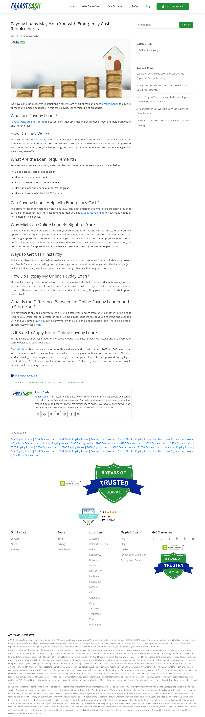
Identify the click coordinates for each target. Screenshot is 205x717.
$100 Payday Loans (82, 443)
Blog (147, 6)
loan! (38, 324)
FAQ (123, 538)
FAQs (135, 6)
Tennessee (95, 613)
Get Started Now (172, 6)
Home (71, 6)
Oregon (93, 603)
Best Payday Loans (46, 439)
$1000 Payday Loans (149, 447)
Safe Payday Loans (21, 439)
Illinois (92, 565)
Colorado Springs (98, 544)
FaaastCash (31, 36)
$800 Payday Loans (98, 447)
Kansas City (95, 570)
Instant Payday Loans (55, 443)
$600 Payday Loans (47, 447)
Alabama (94, 538)
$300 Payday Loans (156, 443)
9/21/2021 (17, 36)
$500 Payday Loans (22, 447)
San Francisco (96, 608)
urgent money (110, 103)
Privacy (62, 544)
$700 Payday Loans (73, 447)
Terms (61, 538)
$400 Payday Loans (181, 443)
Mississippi (95, 581)
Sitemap (15, 549)
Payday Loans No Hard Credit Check (112, 439)
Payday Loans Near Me (148, 439)
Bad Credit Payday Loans (73, 439)
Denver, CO (95, 554)
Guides (124, 549)
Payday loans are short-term (27, 121)
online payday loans (41, 139)
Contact (15, 538)
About (14, 544)
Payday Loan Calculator (133, 554)
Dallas (92, 549)
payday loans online (92, 212)
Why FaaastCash (91, 6)
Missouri (94, 586)
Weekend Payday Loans (178, 447)
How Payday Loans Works (179, 439)
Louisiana (94, 576)
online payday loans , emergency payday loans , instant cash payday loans (47, 382)
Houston (94, 560)
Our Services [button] (115, 6)
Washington (95, 624)
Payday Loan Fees (130, 560)
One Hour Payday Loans (27, 443)
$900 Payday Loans (123, 447)
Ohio (91, 592)
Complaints (64, 549)
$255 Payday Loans (131, 443)
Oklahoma (94, 597)
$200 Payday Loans (106, 443)
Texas (92, 619)
